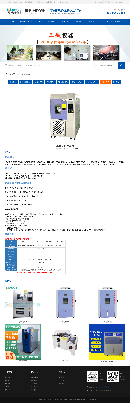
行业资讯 (61, 380)
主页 (17, 74)
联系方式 (7, 390)
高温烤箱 (116, 82)
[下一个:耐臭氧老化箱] (72, 148)
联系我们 (118, 21)
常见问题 (61, 383)
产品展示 (22, 74)
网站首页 (12, 21)
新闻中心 (92, 21)
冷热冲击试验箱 (91, 82)
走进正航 (105, 21)
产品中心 (65, 21)
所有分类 (13, 82)
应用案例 (7, 386)
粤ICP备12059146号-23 (74, 399)
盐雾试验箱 (40, 2)
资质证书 (7, 383)
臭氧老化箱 (29, 74)
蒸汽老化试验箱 (77, 82)
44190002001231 (92, 399)
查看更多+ (34, 390)
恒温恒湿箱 (51, 21)
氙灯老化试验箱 (25, 21)
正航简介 (7, 377)
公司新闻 (61, 377)
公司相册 (7, 380)
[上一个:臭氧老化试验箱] (58, 148)
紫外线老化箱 (63, 82)
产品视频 (78, 21)
